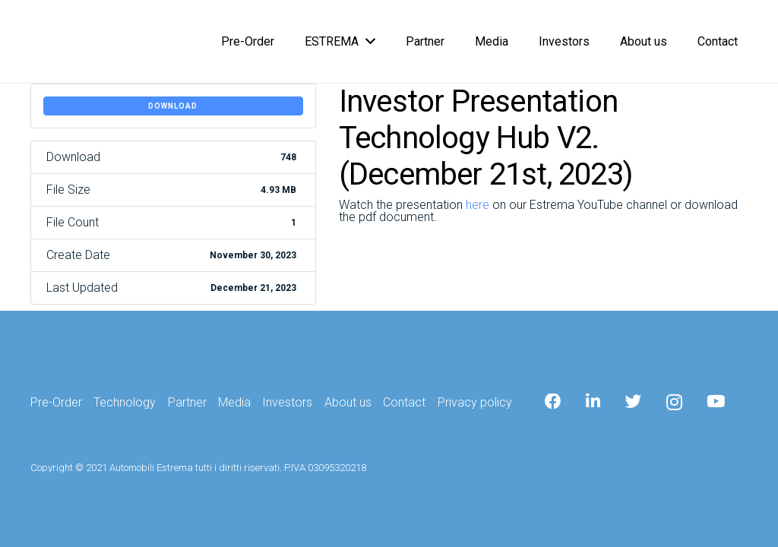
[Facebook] (553, 402)
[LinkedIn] (593, 402)
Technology (124, 402)
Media (234, 402)
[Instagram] (674, 403)
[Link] (43, 42)
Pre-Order (56, 402)
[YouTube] (716, 402)
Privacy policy (475, 402)
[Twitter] (633, 402)
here (477, 205)
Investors (287, 402)
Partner (187, 402)
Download (173, 106)
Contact (404, 402)
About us (348, 402)
